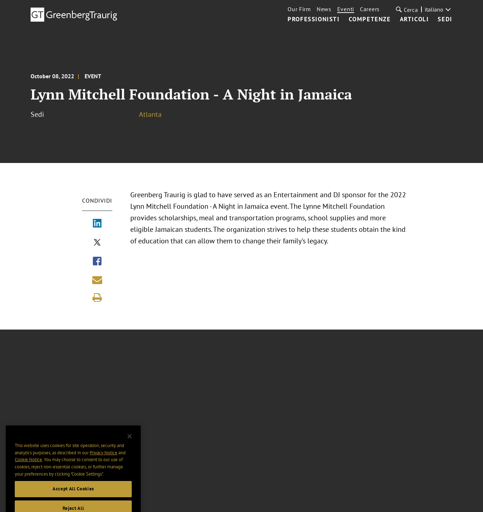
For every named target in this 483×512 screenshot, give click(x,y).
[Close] (129, 443)
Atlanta (150, 114)
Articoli (414, 19)
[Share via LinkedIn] (97, 224)
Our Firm (299, 9)
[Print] (97, 297)
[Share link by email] (97, 280)
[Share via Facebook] (97, 262)
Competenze (370, 19)
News (324, 9)
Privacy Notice (103, 459)
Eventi (345, 9)
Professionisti (313, 19)
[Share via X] (97, 243)
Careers (370, 9)
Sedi (445, 19)
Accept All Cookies (73, 496)
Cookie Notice (28, 466)
